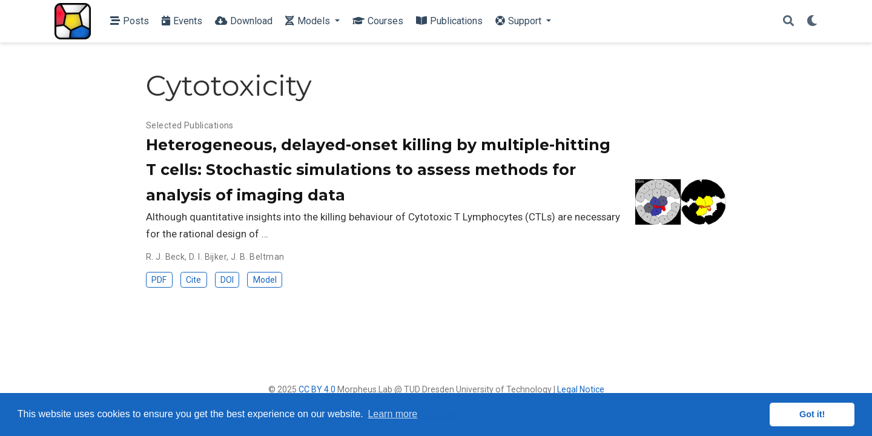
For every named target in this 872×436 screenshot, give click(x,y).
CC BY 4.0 (317, 389)
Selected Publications (190, 125)
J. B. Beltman (257, 257)
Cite (193, 280)
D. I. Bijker (207, 257)
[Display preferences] (812, 21)
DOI (227, 280)
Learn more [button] (392, 414)
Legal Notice (580, 389)
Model (265, 280)
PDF (159, 280)
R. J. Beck (165, 257)
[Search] (788, 21)
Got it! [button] (812, 414)
